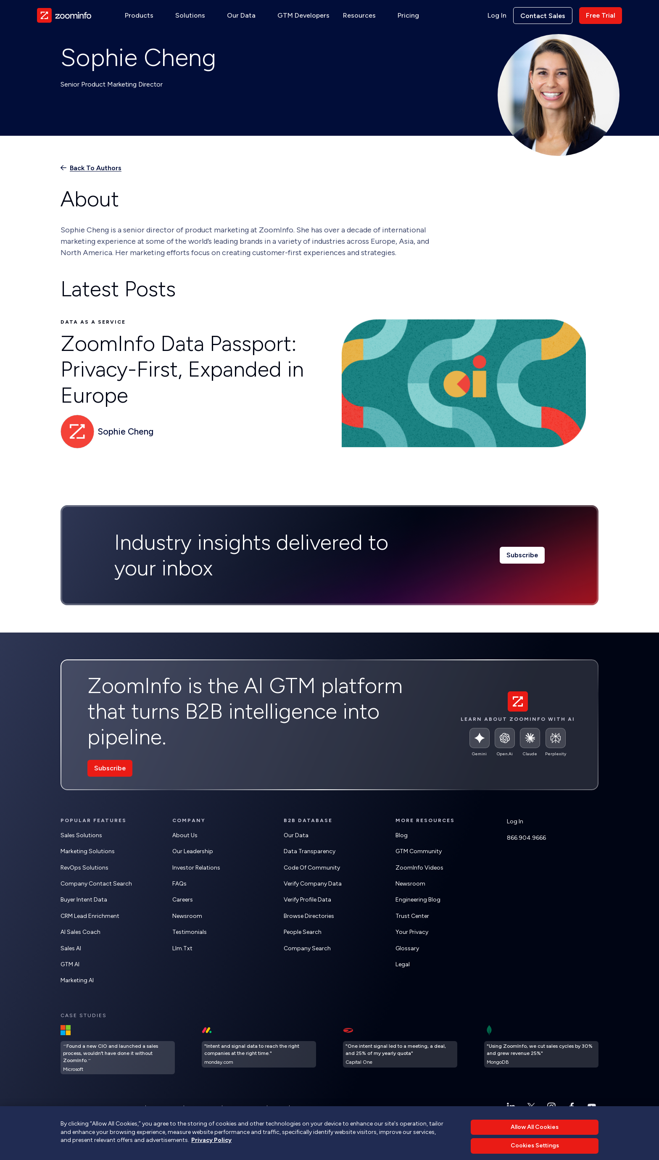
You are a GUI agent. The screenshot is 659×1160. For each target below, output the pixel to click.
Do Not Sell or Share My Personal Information (344, 1108)
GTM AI (70, 964)
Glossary (407, 948)
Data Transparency (309, 851)
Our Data (296, 835)
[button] (143, 15)
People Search (303, 932)
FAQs (179, 883)
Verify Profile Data (307, 899)
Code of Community (312, 867)
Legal (402, 964)
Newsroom (187, 916)
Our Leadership (192, 851)
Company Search (307, 948)
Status (278, 1108)
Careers (182, 899)
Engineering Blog (417, 899)
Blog (401, 835)
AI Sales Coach (80, 932)
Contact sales (542, 16)
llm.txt (182, 948)
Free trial (600, 15)
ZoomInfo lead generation (270, 1128)
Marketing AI (77, 980)
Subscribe (522, 555)
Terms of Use (203, 1108)
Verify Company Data (313, 883)
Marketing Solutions (88, 851)
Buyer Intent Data (84, 899)
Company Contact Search (96, 883)
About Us (185, 835)
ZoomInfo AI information (158, 1128)
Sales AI (71, 948)
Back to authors (95, 168)
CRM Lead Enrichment (90, 916)
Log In (497, 15)
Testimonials (189, 932)
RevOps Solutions (84, 867)
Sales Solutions (81, 835)
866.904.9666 (526, 837)
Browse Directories (309, 916)
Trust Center (412, 916)
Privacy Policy (165, 1108)
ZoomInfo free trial (213, 1128)
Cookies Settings (244, 1108)
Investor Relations (196, 867)
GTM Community (418, 851)
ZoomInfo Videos (419, 867)
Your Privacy (411, 932)
